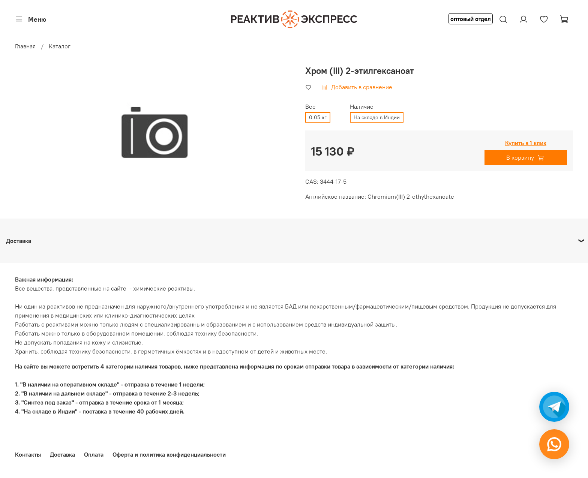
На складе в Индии (377, 117)
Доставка (62, 454)
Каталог (59, 46)
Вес (310, 106)
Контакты (28, 454)
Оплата (94, 454)
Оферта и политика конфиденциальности (169, 454)
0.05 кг (318, 117)
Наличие (362, 106)
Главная (25, 46)
